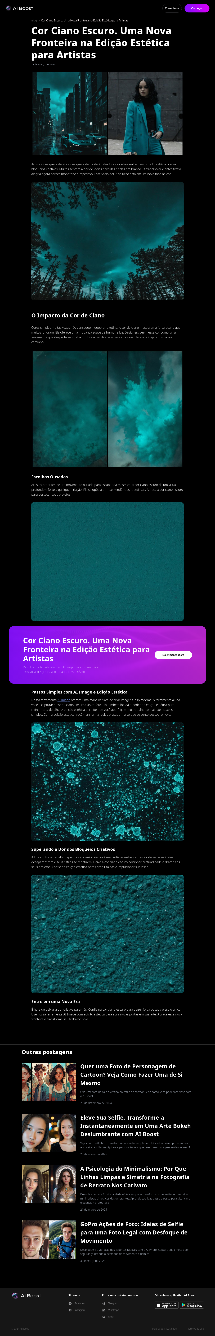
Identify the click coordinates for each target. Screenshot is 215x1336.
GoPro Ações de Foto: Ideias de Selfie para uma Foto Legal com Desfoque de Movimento (134, 1232)
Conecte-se (172, 8)
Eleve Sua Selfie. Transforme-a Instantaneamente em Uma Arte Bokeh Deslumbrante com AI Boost (135, 1126)
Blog (34, 20)
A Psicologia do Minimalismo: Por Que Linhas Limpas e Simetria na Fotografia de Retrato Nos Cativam (135, 1177)
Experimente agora (173, 654)
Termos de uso (196, 1328)
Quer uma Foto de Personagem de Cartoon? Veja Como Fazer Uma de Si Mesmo (131, 1075)
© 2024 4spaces (20, 1328)
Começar (197, 8)
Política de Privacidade (164, 1328)
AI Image (63, 700)
